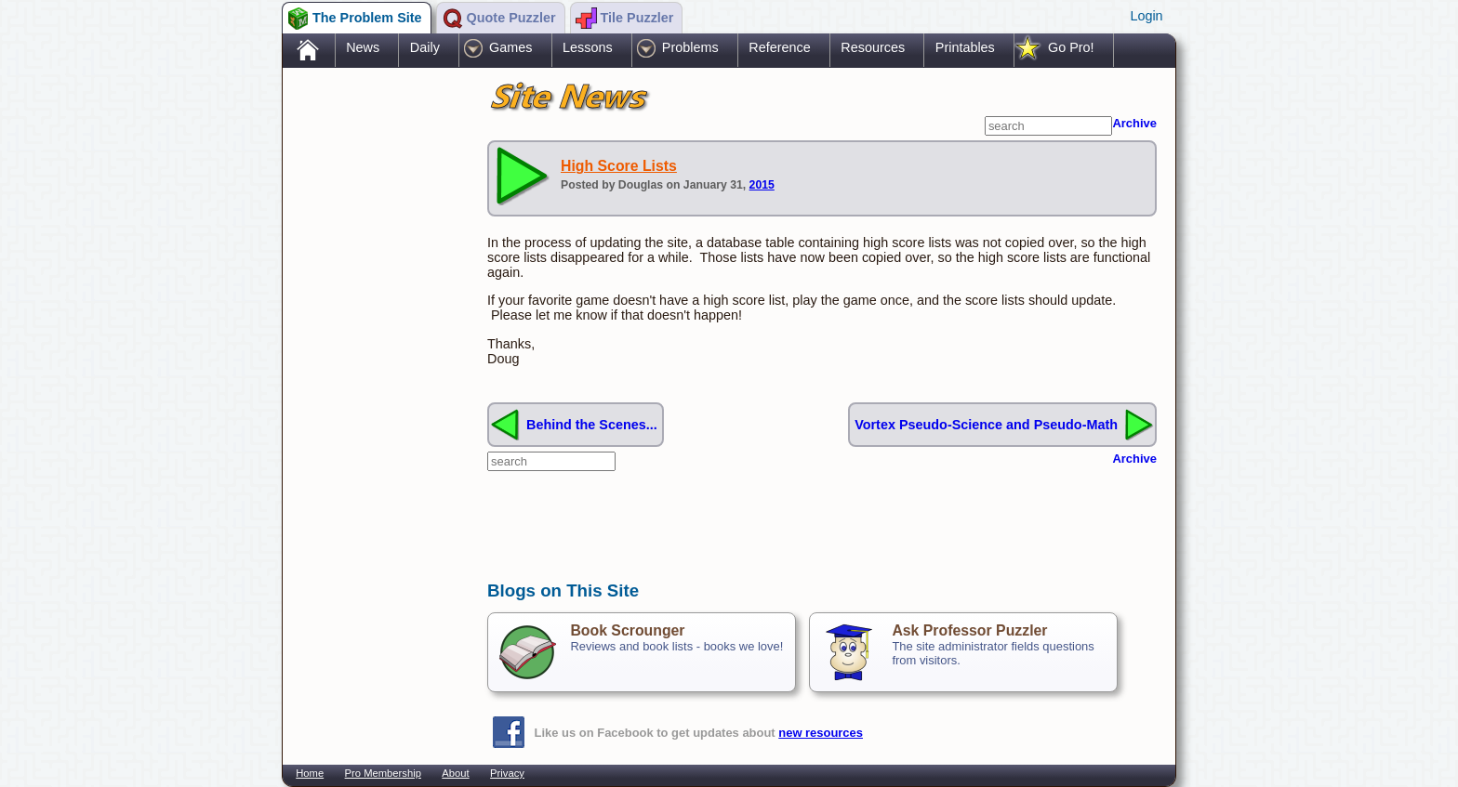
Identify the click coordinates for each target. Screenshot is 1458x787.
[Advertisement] (375, 365)
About (455, 773)
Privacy (507, 773)
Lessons (588, 47)
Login (1146, 15)
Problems (690, 47)
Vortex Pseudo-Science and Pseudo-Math (986, 424)
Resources (873, 47)
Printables (965, 47)
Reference (779, 47)
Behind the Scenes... (591, 424)
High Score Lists (619, 166)
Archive (1134, 123)
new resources (820, 733)
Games (510, 47)
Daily (425, 47)
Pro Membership (383, 773)
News (362, 47)
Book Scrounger (627, 630)
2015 (762, 184)
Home (310, 773)
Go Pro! (1071, 47)
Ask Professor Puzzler (969, 630)
